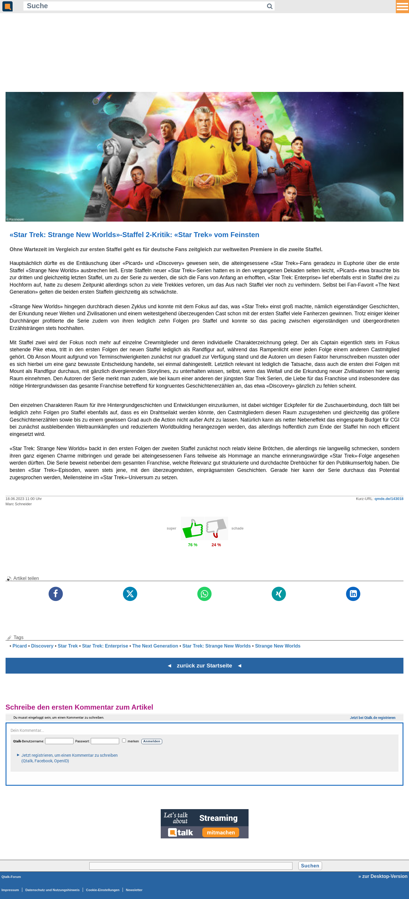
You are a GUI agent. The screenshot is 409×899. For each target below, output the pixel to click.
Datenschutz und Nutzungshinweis (52, 890)
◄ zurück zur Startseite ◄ (204, 665)
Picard (20, 645)
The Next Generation (155, 645)
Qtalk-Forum (11, 877)
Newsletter (134, 890)
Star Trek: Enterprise (105, 645)
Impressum (10, 890)
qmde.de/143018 (388, 498)
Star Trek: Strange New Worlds (216, 645)
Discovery (42, 645)
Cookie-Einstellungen (102, 890)
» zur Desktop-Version (383, 876)
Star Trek (68, 645)
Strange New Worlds (277, 645)
